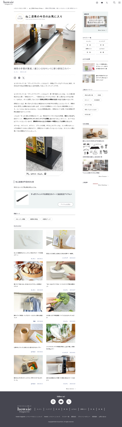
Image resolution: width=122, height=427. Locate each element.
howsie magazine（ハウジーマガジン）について (29, 416)
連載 (102, 52)
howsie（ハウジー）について (52, 416)
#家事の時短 (34, 219)
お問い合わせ (102, 416)
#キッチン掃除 (20, 219)
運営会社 (73, 416)
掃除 (102, 45)
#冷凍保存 (97, 100)
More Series (101, 30)
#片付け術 (87, 114)
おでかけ (33, 351)
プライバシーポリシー (84, 416)
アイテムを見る (65, 204)
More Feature (103, 176)
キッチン (16, 72)
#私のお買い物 (89, 95)
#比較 (99, 95)
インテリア (65, 258)
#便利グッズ (46, 219)
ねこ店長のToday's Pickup (36, 8)
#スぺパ (87, 100)
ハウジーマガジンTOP (20, 8)
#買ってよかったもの (90, 109)
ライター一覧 (65, 416)
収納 (34, 321)
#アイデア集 (88, 105)
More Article (70, 388)
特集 (89, 52)
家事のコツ (89, 48)
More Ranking (102, 185)
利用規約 (94, 416)
